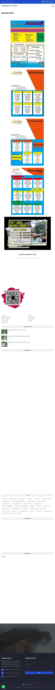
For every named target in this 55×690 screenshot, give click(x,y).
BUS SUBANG (22, 498)
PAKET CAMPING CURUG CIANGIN (17, 330)
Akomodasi (4, 498)
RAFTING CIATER (6, 511)
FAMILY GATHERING (46, 498)
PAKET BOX (38, 506)
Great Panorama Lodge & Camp (18, 501)
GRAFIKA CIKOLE (6, 501)
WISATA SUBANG (18, 513)
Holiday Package (30, 501)
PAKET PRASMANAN (15, 508)
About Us (30, 320)
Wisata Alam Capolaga (7, 513)
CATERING (29, 498)
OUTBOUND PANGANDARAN (20, 506)
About (6, 1)
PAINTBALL (31, 506)
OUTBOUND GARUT (27, 503)
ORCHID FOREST (6, 503)
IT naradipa (22, 687)
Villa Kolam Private (48, 511)
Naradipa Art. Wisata (9, 6)
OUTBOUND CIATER (16, 503)
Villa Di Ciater (39, 511)
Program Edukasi (33, 508)
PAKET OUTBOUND (6, 317)
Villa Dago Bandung (23, 511)
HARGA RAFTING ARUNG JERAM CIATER (19, 336)
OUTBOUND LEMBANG (7, 506)
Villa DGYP (31, 511)
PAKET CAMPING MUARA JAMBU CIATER (19, 342)
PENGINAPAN (31, 319)
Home (2, 1)
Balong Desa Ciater (13, 498)
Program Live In (42, 508)
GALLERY (30, 315)
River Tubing (14, 511)
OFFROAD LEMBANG (41, 501)
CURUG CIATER (36, 498)
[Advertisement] (27, 273)
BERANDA (3, 315)
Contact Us (12, 1)
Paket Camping (46, 506)
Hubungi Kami (4, 322)
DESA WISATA (4, 320)
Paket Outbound (5, 508)
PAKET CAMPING (5, 319)
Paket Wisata (25, 508)
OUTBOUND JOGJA (37, 503)
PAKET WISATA (31, 317)
